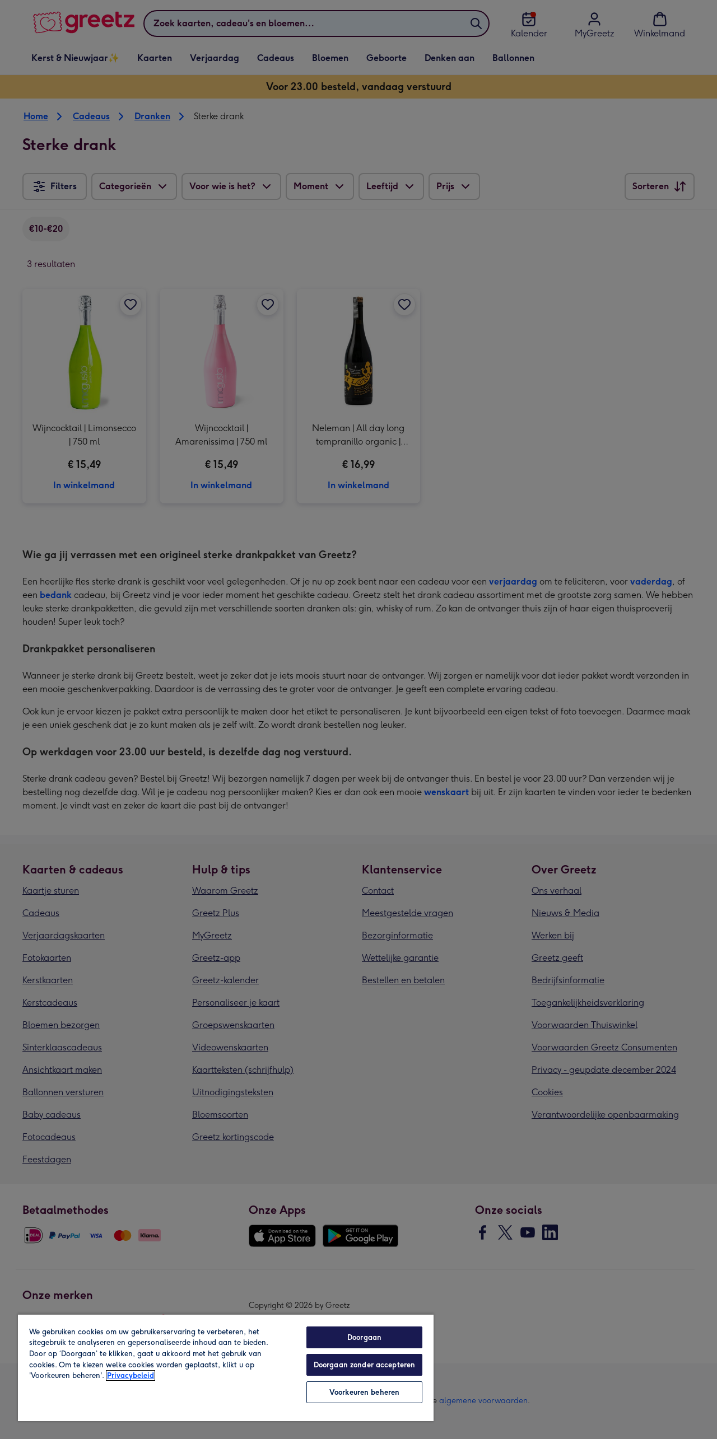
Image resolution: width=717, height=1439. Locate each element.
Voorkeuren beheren (364, 1392)
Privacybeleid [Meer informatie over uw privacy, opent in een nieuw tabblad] (130, 1375)
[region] (226, 1367)
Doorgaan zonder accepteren (364, 1365)
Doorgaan (364, 1337)
